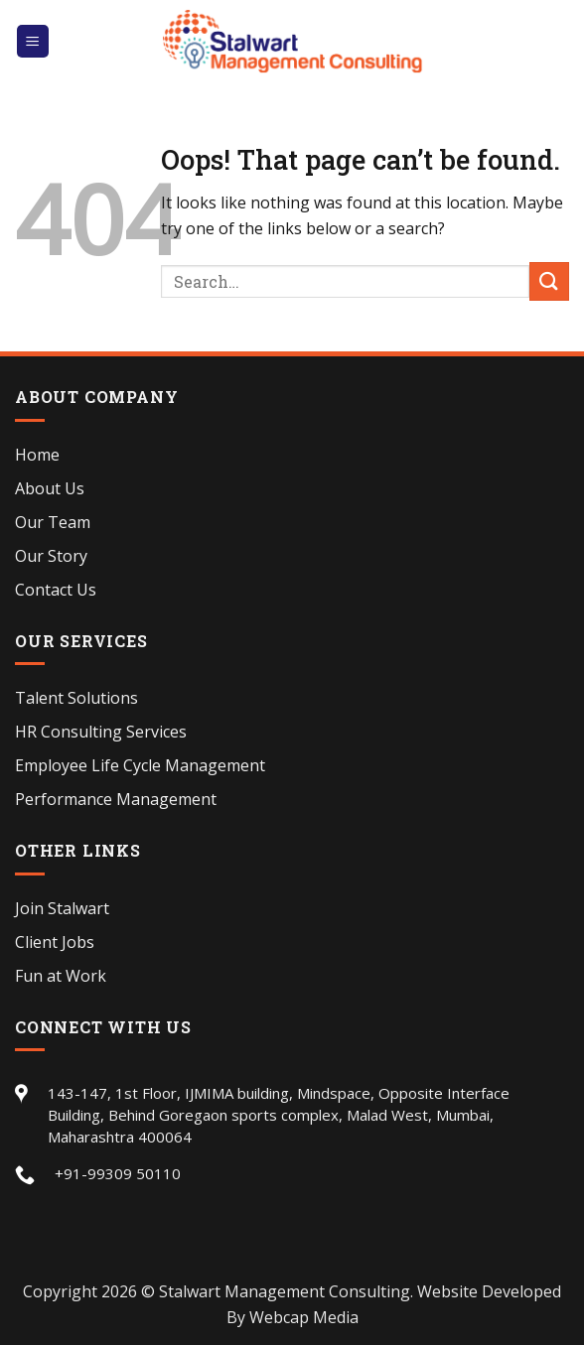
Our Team (52, 522)
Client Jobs (54, 942)
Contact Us (55, 590)
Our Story (51, 556)
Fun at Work (60, 976)
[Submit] (549, 281)
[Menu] (33, 41)
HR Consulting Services (101, 731)
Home (37, 455)
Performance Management (116, 799)
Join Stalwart (62, 908)
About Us (49, 488)
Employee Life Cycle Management (140, 765)
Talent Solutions (76, 698)
